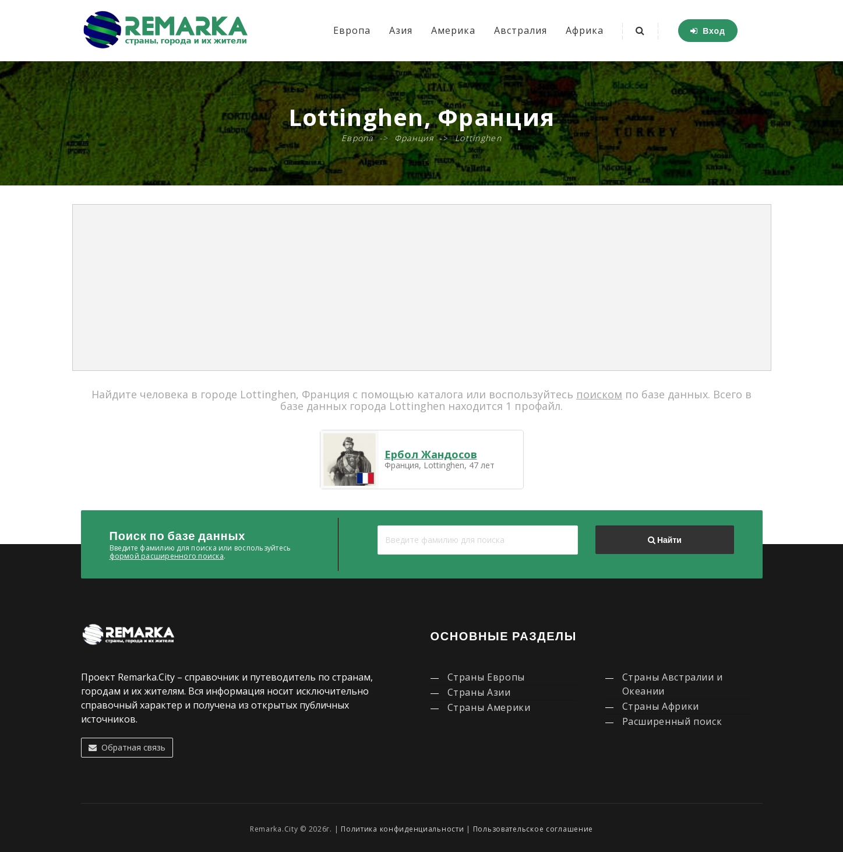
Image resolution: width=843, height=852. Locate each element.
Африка (585, 30)
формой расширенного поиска (167, 556)
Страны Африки (660, 706)
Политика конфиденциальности (402, 829)
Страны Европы (486, 677)
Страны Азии (479, 692)
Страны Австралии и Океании (673, 684)
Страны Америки (489, 707)
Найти (665, 540)
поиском (599, 394)
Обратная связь (127, 747)
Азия (400, 30)
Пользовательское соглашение (533, 829)
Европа (352, 30)
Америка (453, 30)
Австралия (520, 30)
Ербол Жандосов (431, 454)
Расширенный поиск (672, 721)
